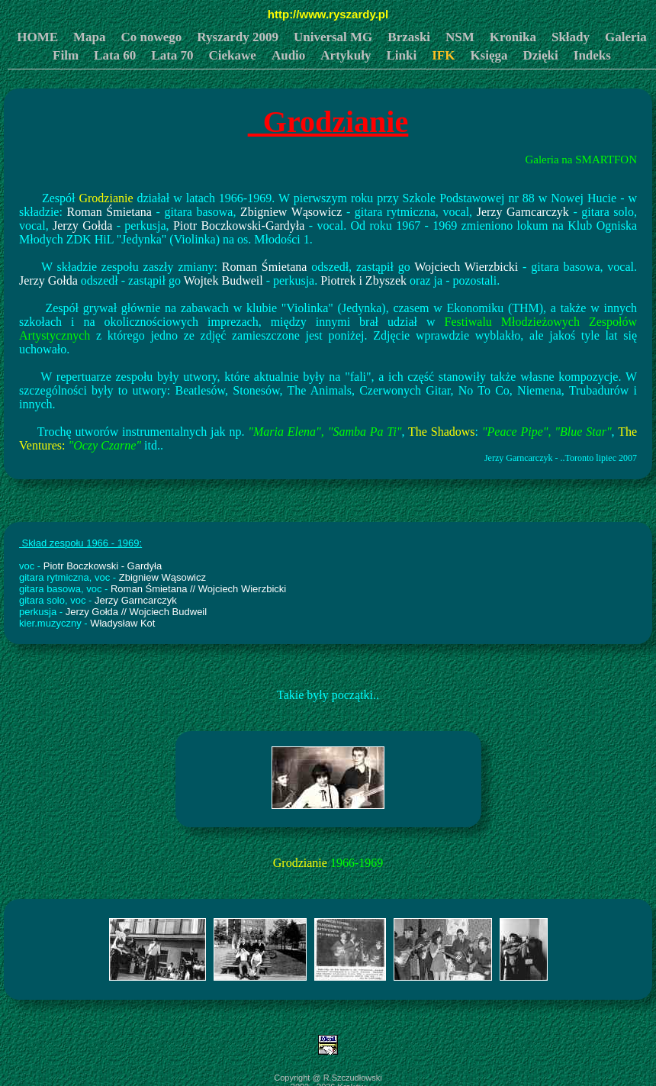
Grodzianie (328, 122)
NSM (459, 37)
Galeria (626, 37)
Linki (401, 55)
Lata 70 (172, 55)
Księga (488, 55)
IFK (443, 55)
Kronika (513, 37)
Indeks (592, 55)
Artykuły (345, 55)
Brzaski (408, 37)
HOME (37, 37)
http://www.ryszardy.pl (328, 14)
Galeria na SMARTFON (581, 159)
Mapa (89, 37)
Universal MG (333, 37)
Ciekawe (232, 55)
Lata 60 (115, 55)
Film (66, 55)
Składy (570, 37)
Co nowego (151, 37)
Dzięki (540, 55)
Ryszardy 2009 (237, 37)
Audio (288, 55)
